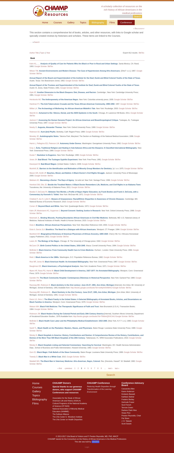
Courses (58, 22)
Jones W (40, 262)
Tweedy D (33, 357)
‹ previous (68, 368)
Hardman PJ (35, 104)
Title (37, 53)
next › (110, 368)
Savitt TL (33, 328)
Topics (83, 22)
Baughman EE (35, 266)
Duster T (33, 155)
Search (37, 42)
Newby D (33, 127)
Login (87, 447)
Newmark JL (35, 218)
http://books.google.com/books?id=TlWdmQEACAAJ (94, 316)
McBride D (34, 250)
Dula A (32, 225)
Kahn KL (33, 64)
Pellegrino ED (42, 143)
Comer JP (33, 206)
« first (59, 368)
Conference (126, 22)
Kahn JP (33, 211)
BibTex (141, 53)
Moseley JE (34, 136)
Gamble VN (34, 278)
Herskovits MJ (35, 99)
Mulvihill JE (34, 168)
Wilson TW (34, 71)
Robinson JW (35, 314)
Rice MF (33, 262)
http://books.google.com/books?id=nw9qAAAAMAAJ (91, 288)
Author (32, 53)
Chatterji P (34, 199)
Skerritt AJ (34, 113)
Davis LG (33, 299)
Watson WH (34, 306)
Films (112, 22)
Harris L (33, 143)
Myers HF (33, 271)
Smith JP (42, 173)
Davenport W (35, 164)
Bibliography (98, 22)
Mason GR (34, 173)
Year (48, 53)
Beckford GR (35, 234)
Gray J (32, 148)
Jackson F (33, 120)
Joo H (41, 199)
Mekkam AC (34, 180)
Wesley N (33, 335)
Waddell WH (34, 361)
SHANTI (95, 442)
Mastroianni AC (43, 211)
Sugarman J (55, 211)
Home (45, 22)
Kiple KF (33, 92)
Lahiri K (47, 199)
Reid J (32, 257)
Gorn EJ (33, 352)
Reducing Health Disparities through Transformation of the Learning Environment (101, 389)
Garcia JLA (40, 229)
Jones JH (33, 160)
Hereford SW (35, 185)
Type (42, 53)
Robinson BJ (35, 132)
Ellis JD (44, 185)
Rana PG (41, 271)
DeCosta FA (42, 192)
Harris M (49, 271)
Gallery (70, 22)
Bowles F (33, 192)
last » (117, 368)
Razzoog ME (35, 285)
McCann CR (34, 246)
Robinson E (45, 285)
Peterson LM (54, 143)
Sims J (40, 299)
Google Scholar (40, 66)
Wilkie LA (33, 108)
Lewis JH (33, 241)
